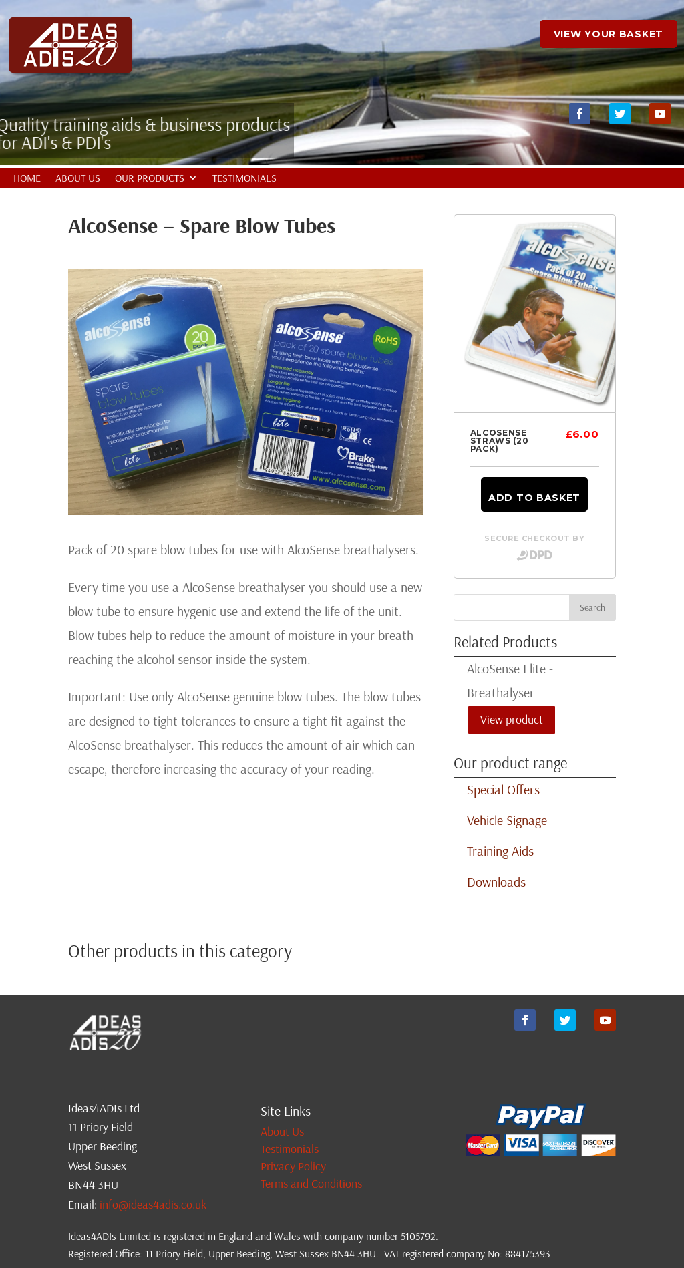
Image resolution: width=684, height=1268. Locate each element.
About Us (77, 178)
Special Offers (503, 789)
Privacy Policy (293, 1166)
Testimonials (244, 178)
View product (511, 719)
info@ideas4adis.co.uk (153, 1204)
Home (27, 178)
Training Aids (500, 850)
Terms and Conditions (311, 1183)
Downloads (496, 881)
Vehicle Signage (507, 820)
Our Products (149, 178)
